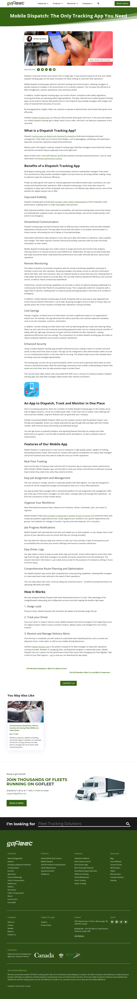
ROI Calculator (115, 874)
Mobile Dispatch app (40, 647)
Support (44, 922)
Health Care (12, 883)
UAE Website (79, 936)
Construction (12, 899)
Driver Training (80, 880)
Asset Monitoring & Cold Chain (85, 871)
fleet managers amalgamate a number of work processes (67, 516)
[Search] (128, 824)
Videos (112, 871)
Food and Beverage (15, 877)
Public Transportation (16, 893)
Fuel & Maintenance (81, 877)
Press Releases (115, 861)
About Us (11, 922)
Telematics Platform (81, 858)
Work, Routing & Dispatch (84, 868)
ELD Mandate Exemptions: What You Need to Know (47, 668)
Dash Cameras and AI (82, 861)
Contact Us (68, 683)
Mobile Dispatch (47, 861)
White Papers (115, 868)
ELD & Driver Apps (81, 865)
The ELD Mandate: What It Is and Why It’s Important (89, 672)
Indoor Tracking (80, 883)
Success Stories (116, 865)
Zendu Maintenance (48, 868)
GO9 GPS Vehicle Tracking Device (53, 865)
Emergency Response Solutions (19, 865)
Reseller (10, 928)
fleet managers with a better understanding (68, 202)
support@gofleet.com (16, 793)
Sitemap (113, 880)
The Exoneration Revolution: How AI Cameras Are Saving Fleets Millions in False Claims (24, 728)
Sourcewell (12, 902)
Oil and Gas (12, 890)
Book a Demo (122, 3)
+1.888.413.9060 (33, 790)
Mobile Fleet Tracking (102, 60)
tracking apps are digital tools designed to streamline (54, 136)
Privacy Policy (46, 925)
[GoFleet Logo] (15, 3)
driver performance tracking (50, 158)
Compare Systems (117, 877)
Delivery (11, 887)
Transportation (13, 868)
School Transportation (16, 880)
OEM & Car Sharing (81, 874)
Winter (10, 896)
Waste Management (15, 858)
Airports (11, 861)
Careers (10, 925)
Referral (10, 932)
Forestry (11, 871)
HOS (35, 562)
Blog (91, 60)
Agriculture (12, 874)
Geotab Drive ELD (47, 871)
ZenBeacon (45, 874)
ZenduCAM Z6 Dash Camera (51, 858)
